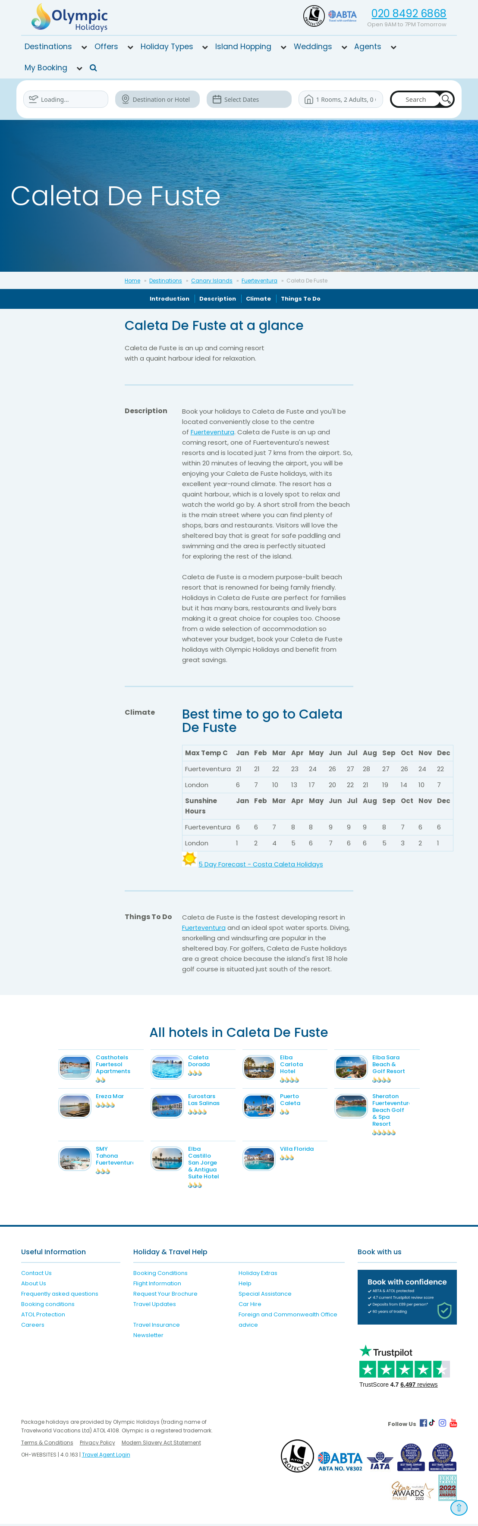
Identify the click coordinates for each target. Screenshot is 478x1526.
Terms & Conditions (47, 1444)
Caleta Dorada (208, 1060)
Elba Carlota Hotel (300, 1064)
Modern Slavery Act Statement (161, 1444)
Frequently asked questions (59, 1295)
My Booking (46, 68)
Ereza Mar (119, 1098)
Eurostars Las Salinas (213, 1101)
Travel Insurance (156, 1326)
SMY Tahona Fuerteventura (125, 1158)
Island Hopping (243, 46)
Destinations (48, 46)
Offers (106, 46)
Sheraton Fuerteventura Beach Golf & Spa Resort (401, 1112)
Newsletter (148, 1337)
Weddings (313, 46)
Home (132, 280)
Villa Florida (306, 1151)
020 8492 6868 (409, 13)
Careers (32, 1326)
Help (245, 1285)
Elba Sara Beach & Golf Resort (397, 1064)
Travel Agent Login (106, 1456)
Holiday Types (167, 46)
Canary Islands (212, 280)
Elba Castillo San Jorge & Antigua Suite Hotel (212, 1165)
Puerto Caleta (299, 1101)
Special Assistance (265, 1295)
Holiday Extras (258, 1275)
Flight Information (157, 1285)
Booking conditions (48, 1306)
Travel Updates (154, 1306)
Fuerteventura (259, 280)
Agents (367, 46)
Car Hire (250, 1306)
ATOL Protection (43, 1316)
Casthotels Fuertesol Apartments (122, 1064)
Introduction (169, 299)
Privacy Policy (97, 1444)
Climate (258, 299)
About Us (33, 1285)
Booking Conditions (160, 1275)
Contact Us (36, 1275)
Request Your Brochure (165, 1295)
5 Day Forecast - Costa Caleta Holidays (263, 864)
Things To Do (301, 299)
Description (217, 299)
